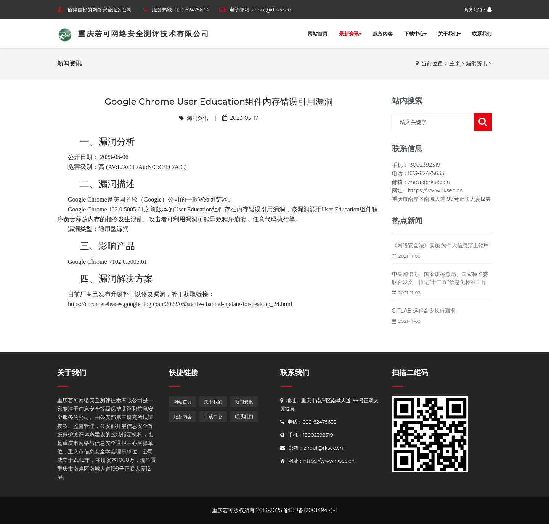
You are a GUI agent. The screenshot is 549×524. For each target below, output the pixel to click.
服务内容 (383, 34)
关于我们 (449, 34)
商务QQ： (478, 9)
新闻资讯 (244, 402)
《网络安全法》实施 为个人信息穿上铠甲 (441, 245)
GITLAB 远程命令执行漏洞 (424, 310)
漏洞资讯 (476, 63)
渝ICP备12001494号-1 (310, 510)
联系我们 (482, 34)
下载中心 (415, 34)
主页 (454, 63)
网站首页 (317, 34)
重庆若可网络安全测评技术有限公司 (133, 33)
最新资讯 (350, 34)
